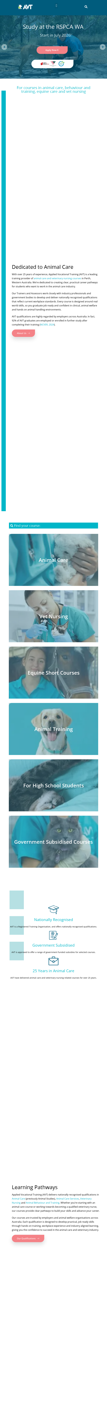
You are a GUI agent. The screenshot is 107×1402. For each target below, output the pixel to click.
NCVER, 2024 (47, 324)
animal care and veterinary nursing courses (57, 278)
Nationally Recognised (53, 919)
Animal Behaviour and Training (42, 1202)
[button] (56, 5)
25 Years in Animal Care (53, 970)
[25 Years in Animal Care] (53, 961)
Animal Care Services (67, 1198)
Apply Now (52, 50)
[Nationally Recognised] (53, 909)
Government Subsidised (53, 945)
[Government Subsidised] (53, 935)
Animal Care (18, 1198)
